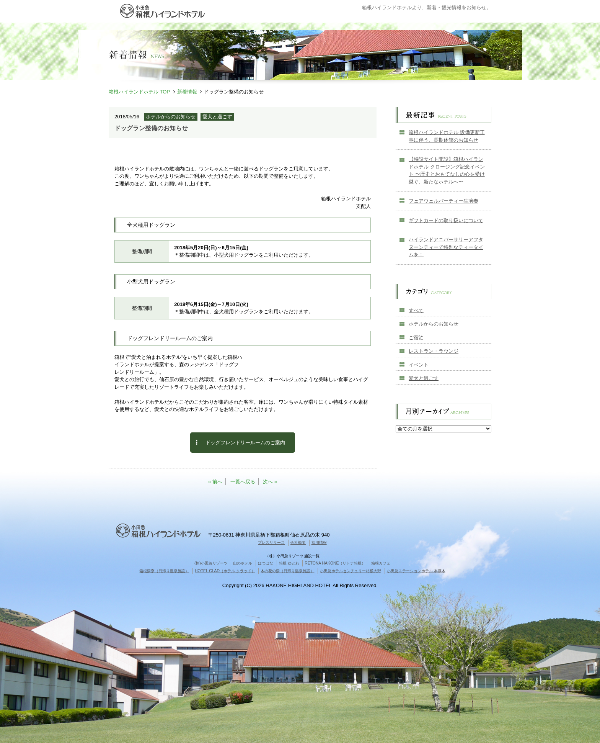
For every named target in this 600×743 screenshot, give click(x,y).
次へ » (270, 481)
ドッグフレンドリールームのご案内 (240, 442)
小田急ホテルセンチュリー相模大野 (350, 571)
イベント (419, 365)
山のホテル (242, 563)
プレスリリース (271, 542)
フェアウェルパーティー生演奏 (443, 201)
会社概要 (298, 542)
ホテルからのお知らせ (433, 324)
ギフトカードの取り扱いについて (446, 220)
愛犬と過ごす (424, 378)
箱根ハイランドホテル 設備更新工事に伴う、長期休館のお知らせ (447, 136)
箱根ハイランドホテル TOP (139, 92)
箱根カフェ (380, 563)
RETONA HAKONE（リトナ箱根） (335, 563)
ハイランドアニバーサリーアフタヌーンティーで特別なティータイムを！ (446, 247)
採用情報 (319, 542)
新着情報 (187, 92)
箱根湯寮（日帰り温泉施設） (164, 571)
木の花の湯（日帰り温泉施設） (287, 571)
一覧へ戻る (242, 481)
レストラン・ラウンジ (433, 351)
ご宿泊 (416, 337)
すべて (416, 310)
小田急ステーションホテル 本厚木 (416, 571)
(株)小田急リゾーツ (211, 563)
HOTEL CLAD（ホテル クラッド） (225, 571)
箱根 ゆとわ (289, 563)
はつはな (265, 563)
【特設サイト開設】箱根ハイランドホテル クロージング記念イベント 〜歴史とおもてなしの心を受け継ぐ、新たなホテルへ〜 (447, 170)
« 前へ (215, 481)
